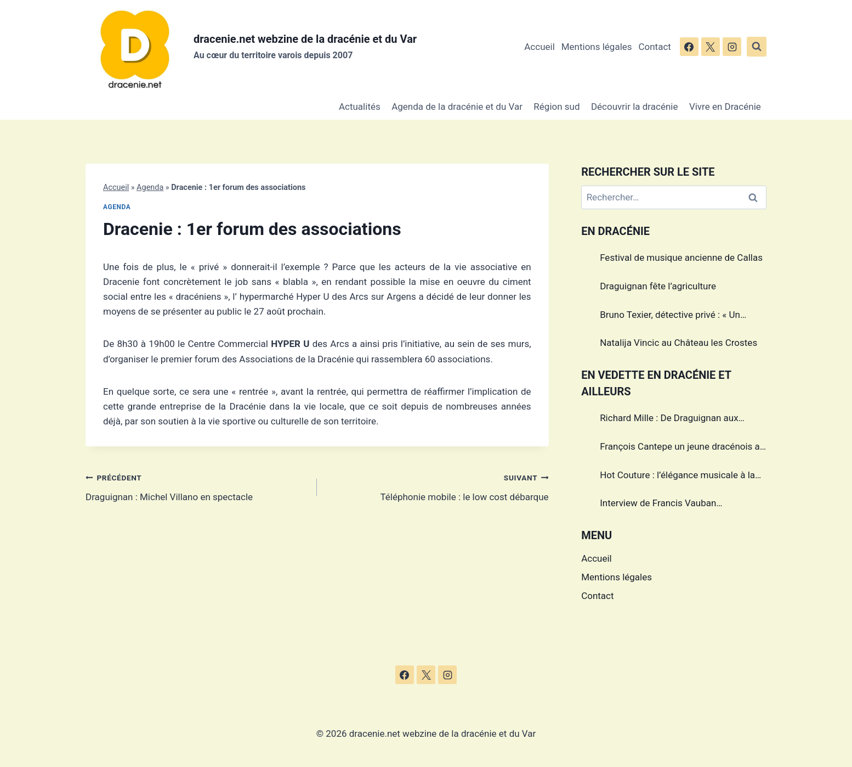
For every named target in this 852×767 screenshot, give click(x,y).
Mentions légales (596, 46)
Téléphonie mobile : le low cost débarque (437, 486)
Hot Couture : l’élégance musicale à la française (677, 476)
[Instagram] (732, 46)
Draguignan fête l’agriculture (658, 286)
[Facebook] (689, 46)
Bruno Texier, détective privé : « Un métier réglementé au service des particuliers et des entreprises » (670, 316)
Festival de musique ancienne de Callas (681, 257)
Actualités (359, 106)
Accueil (539, 46)
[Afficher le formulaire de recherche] (756, 47)
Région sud (556, 106)
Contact (654, 46)
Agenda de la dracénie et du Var (456, 106)
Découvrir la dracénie (634, 106)
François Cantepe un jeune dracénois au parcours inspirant (682, 448)
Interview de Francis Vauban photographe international (658, 504)
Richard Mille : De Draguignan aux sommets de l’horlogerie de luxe (669, 419)
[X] (710, 46)
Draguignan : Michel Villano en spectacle (197, 486)
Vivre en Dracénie (725, 106)
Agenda (150, 187)
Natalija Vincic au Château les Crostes (678, 342)
